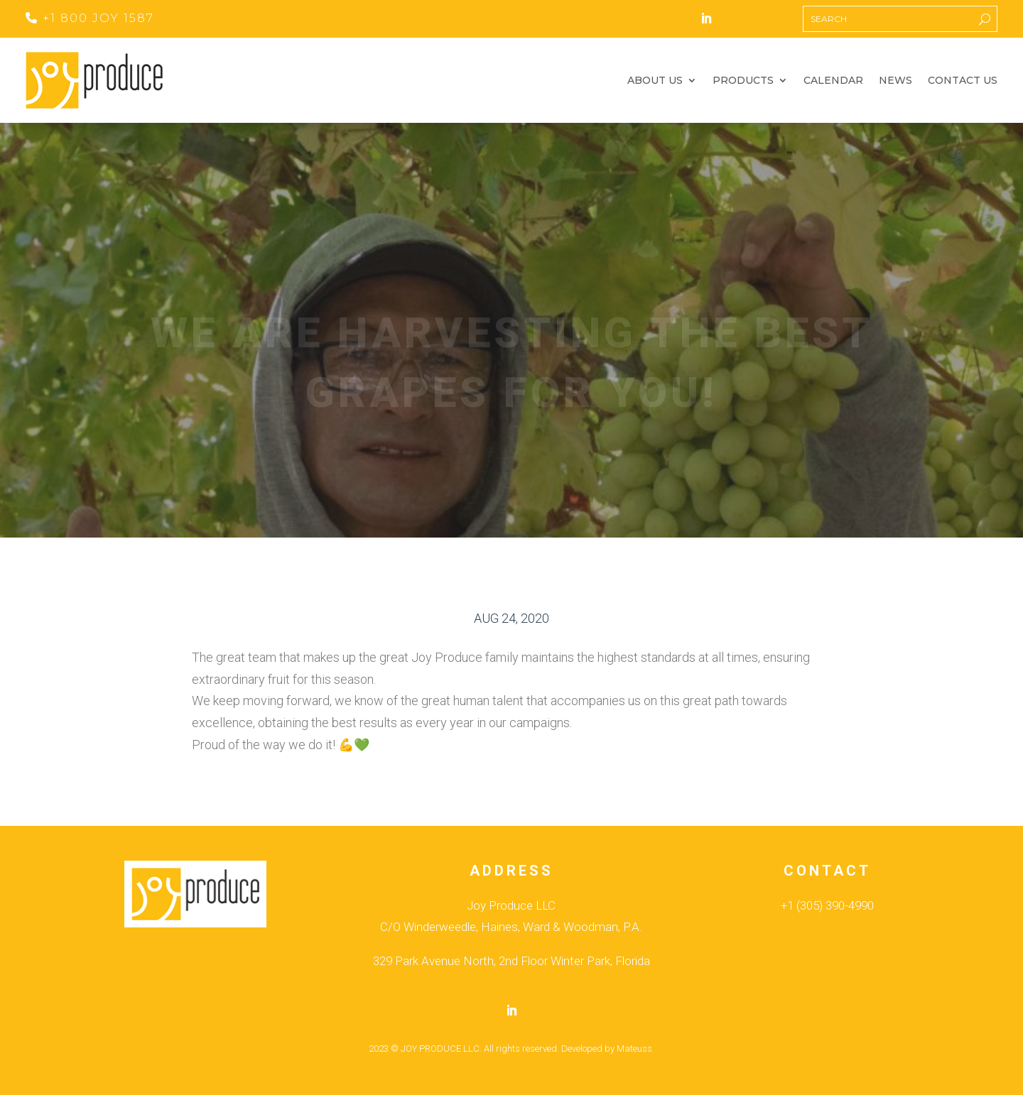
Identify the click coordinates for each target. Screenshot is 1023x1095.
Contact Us (962, 81)
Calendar (833, 81)
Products (743, 81)
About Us (655, 81)
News (895, 81)
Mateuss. (635, 1048)
